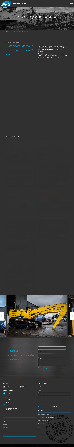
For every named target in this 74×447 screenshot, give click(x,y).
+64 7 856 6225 (9, 399)
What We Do (8, 31)
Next (72, 316)
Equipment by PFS (16, 31)
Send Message (55, 406)
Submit (42, 367)
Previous (2, 316)
